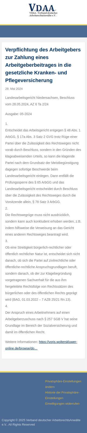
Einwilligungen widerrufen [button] (62, 403)
